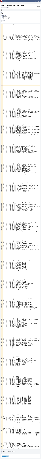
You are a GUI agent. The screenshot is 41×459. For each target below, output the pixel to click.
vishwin (8, 10)
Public (7, 7)
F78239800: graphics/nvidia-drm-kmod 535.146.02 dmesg (8, 17)
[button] (40, 1)
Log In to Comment (6, 456)
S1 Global (14, 451)
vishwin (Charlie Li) (19, 452)
